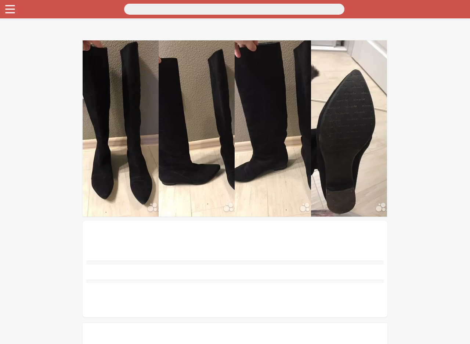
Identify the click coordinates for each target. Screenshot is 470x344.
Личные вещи (20, 40)
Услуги (12, 80)
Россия (11, 14)
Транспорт (16, 20)
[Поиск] (72, 8)
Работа (11, 73)
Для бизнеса (18, 60)
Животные (16, 67)
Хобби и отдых (21, 53)
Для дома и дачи (23, 27)
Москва (31, 14)
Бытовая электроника (29, 47)
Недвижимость (21, 33)
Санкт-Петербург (63, 14)
